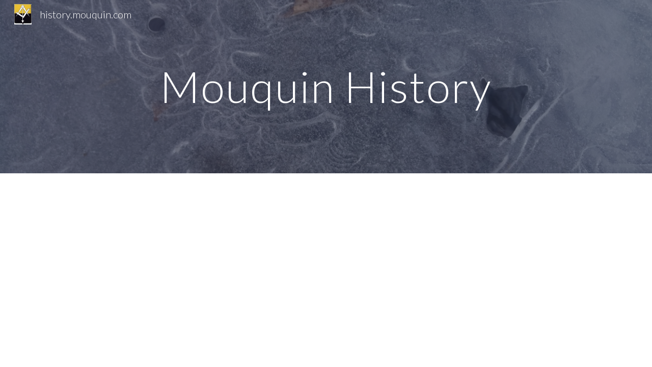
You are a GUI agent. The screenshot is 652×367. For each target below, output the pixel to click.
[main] (326, 86)
